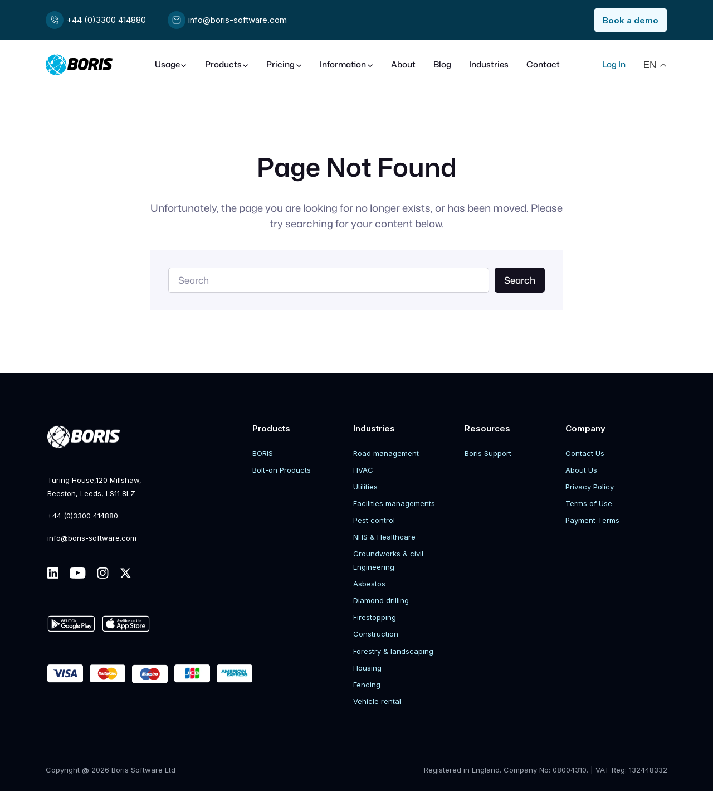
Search (519, 280)
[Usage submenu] (171, 65)
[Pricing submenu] (284, 65)
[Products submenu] (227, 65)
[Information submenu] (346, 65)
